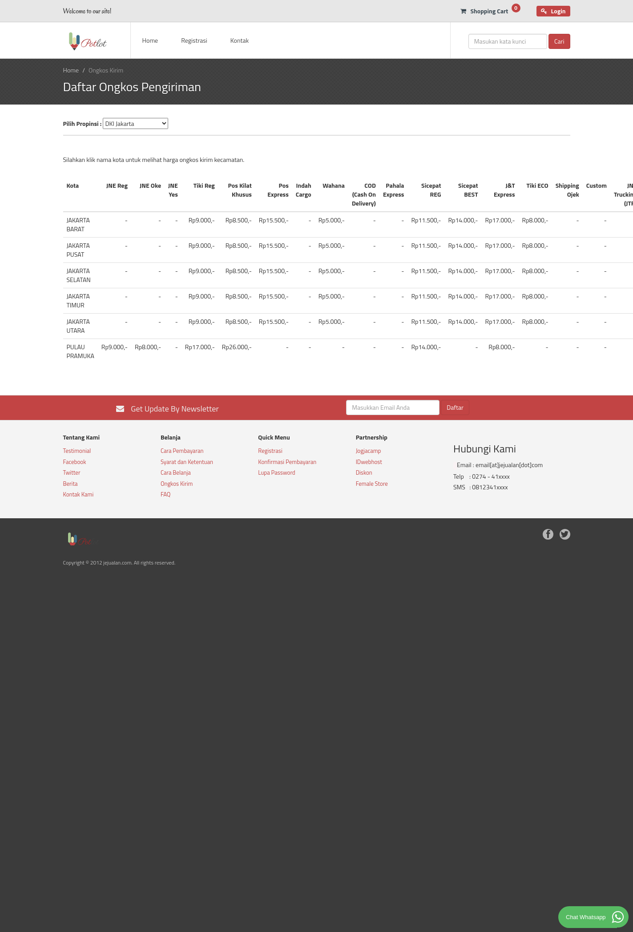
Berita (70, 483)
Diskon (364, 472)
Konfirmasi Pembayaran (287, 461)
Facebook (74, 461)
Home (150, 40)
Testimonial (77, 450)
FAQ (166, 494)
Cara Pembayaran (182, 450)
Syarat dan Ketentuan (187, 461)
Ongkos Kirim (177, 483)
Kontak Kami (78, 494)
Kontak (239, 40)
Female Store (372, 483)
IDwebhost (369, 461)
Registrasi (194, 40)
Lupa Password (276, 472)
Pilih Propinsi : (82, 123)
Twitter (72, 472)
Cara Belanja (176, 472)
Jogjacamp (368, 450)
